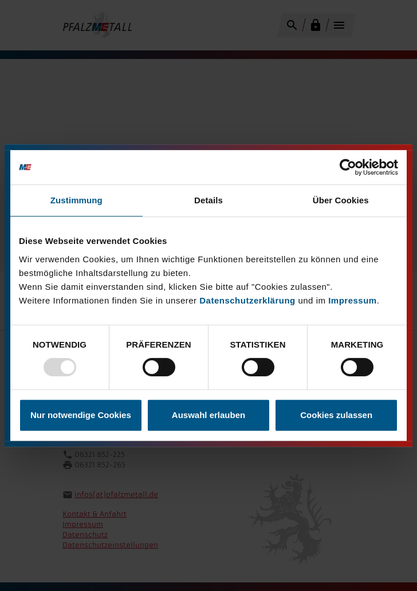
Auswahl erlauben (208, 415)
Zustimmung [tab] (76, 200)
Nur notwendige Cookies (80, 415)
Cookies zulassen (336, 415)
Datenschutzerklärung (247, 300)
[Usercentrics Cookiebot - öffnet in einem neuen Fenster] (348, 167)
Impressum (352, 300)
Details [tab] (208, 200)
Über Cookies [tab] (341, 200)
